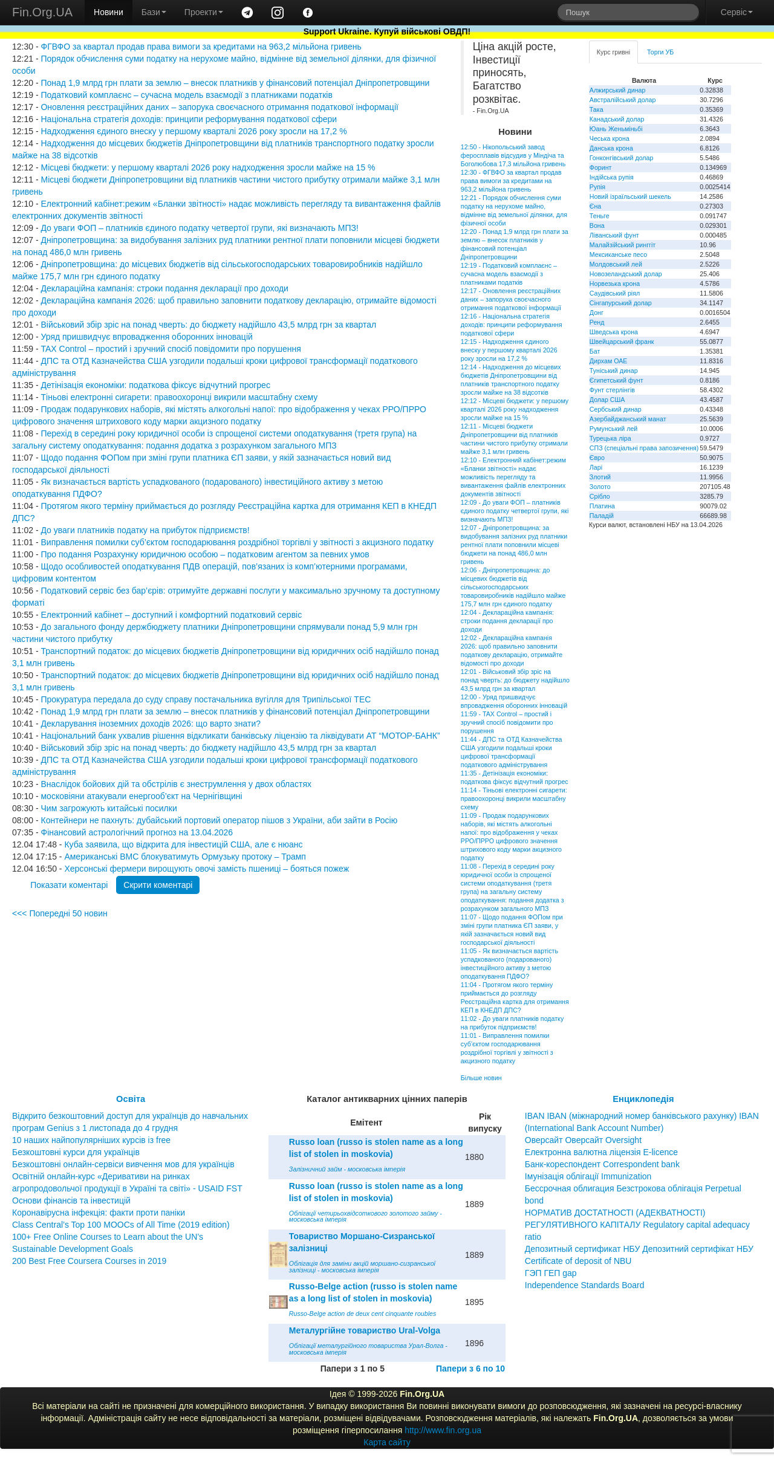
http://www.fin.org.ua (443, 1430)
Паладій (602, 515)
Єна (595, 206)
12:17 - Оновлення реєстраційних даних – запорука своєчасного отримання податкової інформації (511, 299)
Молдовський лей (616, 264)
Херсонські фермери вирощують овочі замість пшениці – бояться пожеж (206, 868)
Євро (597, 457)
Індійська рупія (612, 177)
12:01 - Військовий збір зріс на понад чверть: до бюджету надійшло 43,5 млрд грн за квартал (515, 680)
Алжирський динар (618, 90)
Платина (602, 506)
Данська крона (611, 148)
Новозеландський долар (626, 273)
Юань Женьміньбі (616, 128)
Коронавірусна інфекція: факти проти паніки (98, 1212)
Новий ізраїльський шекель (630, 196)
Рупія (597, 186)
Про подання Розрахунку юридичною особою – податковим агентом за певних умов (205, 554)
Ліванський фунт (614, 235)
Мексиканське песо (618, 254)
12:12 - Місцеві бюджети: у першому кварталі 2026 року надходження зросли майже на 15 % (514, 409)
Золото (600, 486)
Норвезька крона (615, 283)
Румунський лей (613, 428)
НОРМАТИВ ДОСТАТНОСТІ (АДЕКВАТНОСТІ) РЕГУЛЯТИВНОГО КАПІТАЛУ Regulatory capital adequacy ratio (637, 1225)
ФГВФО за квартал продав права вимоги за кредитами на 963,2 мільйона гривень (201, 46)
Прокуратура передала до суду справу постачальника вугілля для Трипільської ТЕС (206, 699)
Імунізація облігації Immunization (588, 1176)
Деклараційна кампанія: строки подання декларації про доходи (164, 288)
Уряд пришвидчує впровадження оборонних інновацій (146, 337)
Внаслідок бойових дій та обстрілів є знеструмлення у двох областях (176, 784)
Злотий (600, 477)
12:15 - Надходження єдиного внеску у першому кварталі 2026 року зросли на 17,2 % (509, 350)
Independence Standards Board (585, 1285)
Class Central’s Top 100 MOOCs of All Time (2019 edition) (121, 1224)
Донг (596, 312)
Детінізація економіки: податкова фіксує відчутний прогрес (155, 385)
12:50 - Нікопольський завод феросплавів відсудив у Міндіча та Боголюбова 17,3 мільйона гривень (513, 155)
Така (596, 109)
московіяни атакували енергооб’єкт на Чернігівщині (141, 796)
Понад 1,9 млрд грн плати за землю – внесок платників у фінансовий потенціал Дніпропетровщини (235, 83)
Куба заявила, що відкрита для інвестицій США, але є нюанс (183, 844)
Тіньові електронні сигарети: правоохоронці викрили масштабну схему (179, 397)
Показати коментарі (69, 885)
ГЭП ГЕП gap (551, 1273)
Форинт (601, 167)
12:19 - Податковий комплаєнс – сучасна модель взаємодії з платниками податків (509, 274)
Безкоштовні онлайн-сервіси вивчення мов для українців (123, 1164)
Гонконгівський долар (622, 157)
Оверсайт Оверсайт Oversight (583, 1140)
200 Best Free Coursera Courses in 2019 (89, 1261)
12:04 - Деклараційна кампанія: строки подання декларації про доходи (507, 621)
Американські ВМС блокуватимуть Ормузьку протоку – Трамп (185, 856)
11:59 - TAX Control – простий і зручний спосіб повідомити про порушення (507, 722)
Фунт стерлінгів (612, 390)
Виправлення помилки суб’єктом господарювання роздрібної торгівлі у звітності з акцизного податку (237, 542)
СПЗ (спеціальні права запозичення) (644, 448)
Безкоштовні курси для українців (76, 1152)
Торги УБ (660, 52)
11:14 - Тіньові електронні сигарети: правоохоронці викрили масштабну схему (514, 798)
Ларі (596, 467)
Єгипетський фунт (616, 380)
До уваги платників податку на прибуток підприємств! (145, 530)
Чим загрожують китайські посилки (109, 808)
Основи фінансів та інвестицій (71, 1200)
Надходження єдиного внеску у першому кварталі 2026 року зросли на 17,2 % (193, 131)
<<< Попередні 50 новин (60, 913)
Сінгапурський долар (621, 302)
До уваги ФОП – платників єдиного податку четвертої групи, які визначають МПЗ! (199, 228)
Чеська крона (609, 138)
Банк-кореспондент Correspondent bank (602, 1164)
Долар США (607, 399)
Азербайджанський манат (628, 419)
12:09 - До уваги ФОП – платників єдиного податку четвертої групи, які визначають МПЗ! (515, 511)
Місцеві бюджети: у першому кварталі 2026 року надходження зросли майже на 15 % (208, 167)
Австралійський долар (623, 99)
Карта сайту (387, 1442)
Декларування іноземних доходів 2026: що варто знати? (151, 723)
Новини (108, 12)
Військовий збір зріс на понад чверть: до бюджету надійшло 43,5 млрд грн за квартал (208, 324)
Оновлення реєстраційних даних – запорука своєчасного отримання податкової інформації (219, 107)
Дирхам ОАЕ (609, 360)
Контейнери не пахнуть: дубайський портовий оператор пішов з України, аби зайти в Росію (219, 820)
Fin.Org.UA (42, 12)
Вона (597, 225)
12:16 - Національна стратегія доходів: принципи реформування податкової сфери (511, 325)
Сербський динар (616, 409)
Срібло (600, 496)
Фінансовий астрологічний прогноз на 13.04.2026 (137, 832)
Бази (153, 12)
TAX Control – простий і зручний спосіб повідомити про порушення (171, 349)
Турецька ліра (610, 438)
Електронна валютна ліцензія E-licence (601, 1152)
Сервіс (737, 12)
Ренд (597, 322)
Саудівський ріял (615, 293)
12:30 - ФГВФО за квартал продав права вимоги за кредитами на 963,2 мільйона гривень (511, 181)
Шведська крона (614, 331)
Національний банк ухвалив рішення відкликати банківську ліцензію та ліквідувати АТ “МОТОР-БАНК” (240, 735)
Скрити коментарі (157, 885)
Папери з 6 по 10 (470, 1368)
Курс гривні (613, 52)
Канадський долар (617, 119)
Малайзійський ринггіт (622, 244)
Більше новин (481, 1077)
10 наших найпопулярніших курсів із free (91, 1140)
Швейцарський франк (622, 341)
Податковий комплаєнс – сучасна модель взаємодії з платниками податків (186, 95)
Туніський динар (614, 370)
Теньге (600, 215)
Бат (595, 351)
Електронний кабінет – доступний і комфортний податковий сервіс (171, 615)
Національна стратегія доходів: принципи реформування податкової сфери (189, 119)
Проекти (203, 12)
